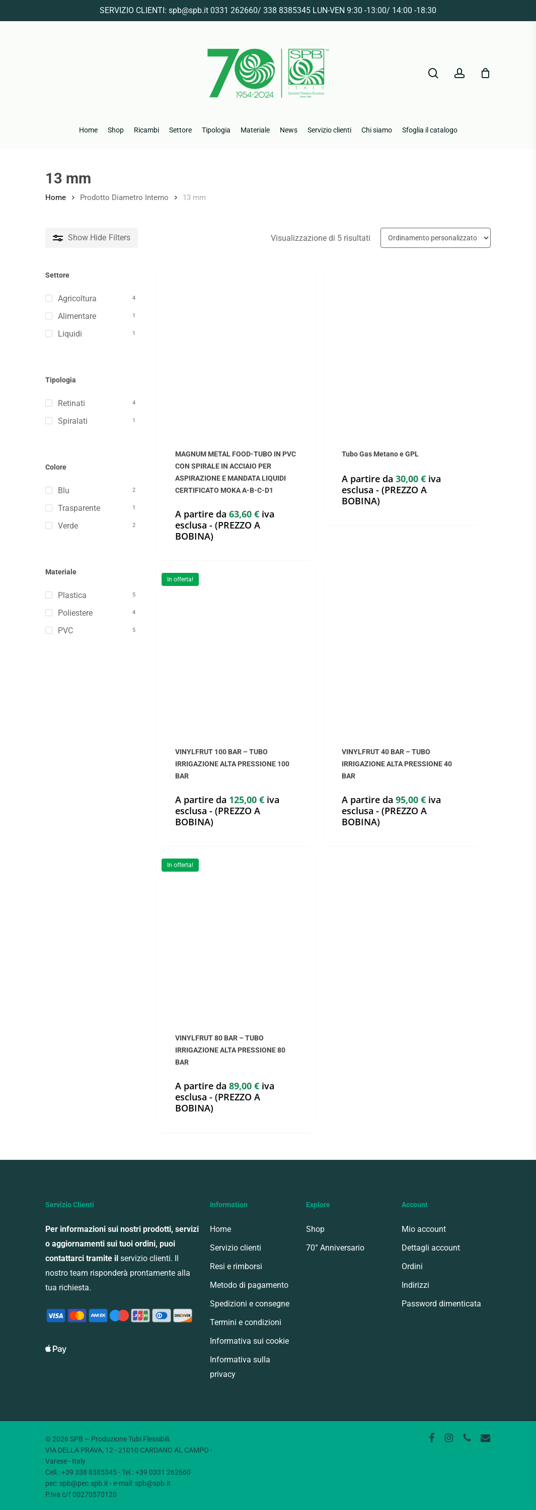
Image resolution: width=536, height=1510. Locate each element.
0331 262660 (234, 10)
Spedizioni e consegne (249, 1303)
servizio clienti (145, 1258)
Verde (68, 526)
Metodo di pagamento (249, 1285)
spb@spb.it (188, 10)
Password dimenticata (441, 1303)
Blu (63, 490)
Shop (315, 1229)
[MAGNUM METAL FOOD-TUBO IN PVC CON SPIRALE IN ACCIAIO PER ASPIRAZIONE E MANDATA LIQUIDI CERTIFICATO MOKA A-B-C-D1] (236, 349)
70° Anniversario (335, 1248)
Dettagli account (431, 1248)
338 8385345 (287, 10)
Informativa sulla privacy (240, 1367)
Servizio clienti (235, 1248)
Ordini (412, 1266)
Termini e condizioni (245, 1322)
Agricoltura (77, 298)
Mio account (424, 1229)
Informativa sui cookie (249, 1341)
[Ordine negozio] (435, 238)
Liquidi (70, 334)
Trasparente (79, 508)
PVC (65, 630)
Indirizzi (415, 1285)
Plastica (72, 595)
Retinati (71, 403)
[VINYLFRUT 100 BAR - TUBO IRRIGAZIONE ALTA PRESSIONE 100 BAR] (236, 647)
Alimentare (77, 316)
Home (55, 197)
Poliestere (75, 613)
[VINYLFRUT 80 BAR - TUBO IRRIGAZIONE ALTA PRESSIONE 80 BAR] (236, 933)
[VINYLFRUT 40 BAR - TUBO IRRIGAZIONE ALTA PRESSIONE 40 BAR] (402, 647)
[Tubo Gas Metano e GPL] (402, 349)
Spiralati (73, 421)
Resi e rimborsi (236, 1266)
